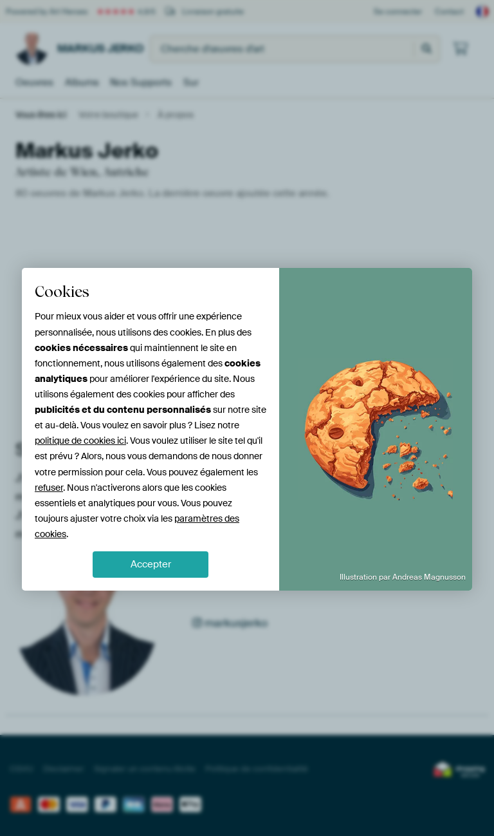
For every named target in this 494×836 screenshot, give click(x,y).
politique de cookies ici (80, 440)
